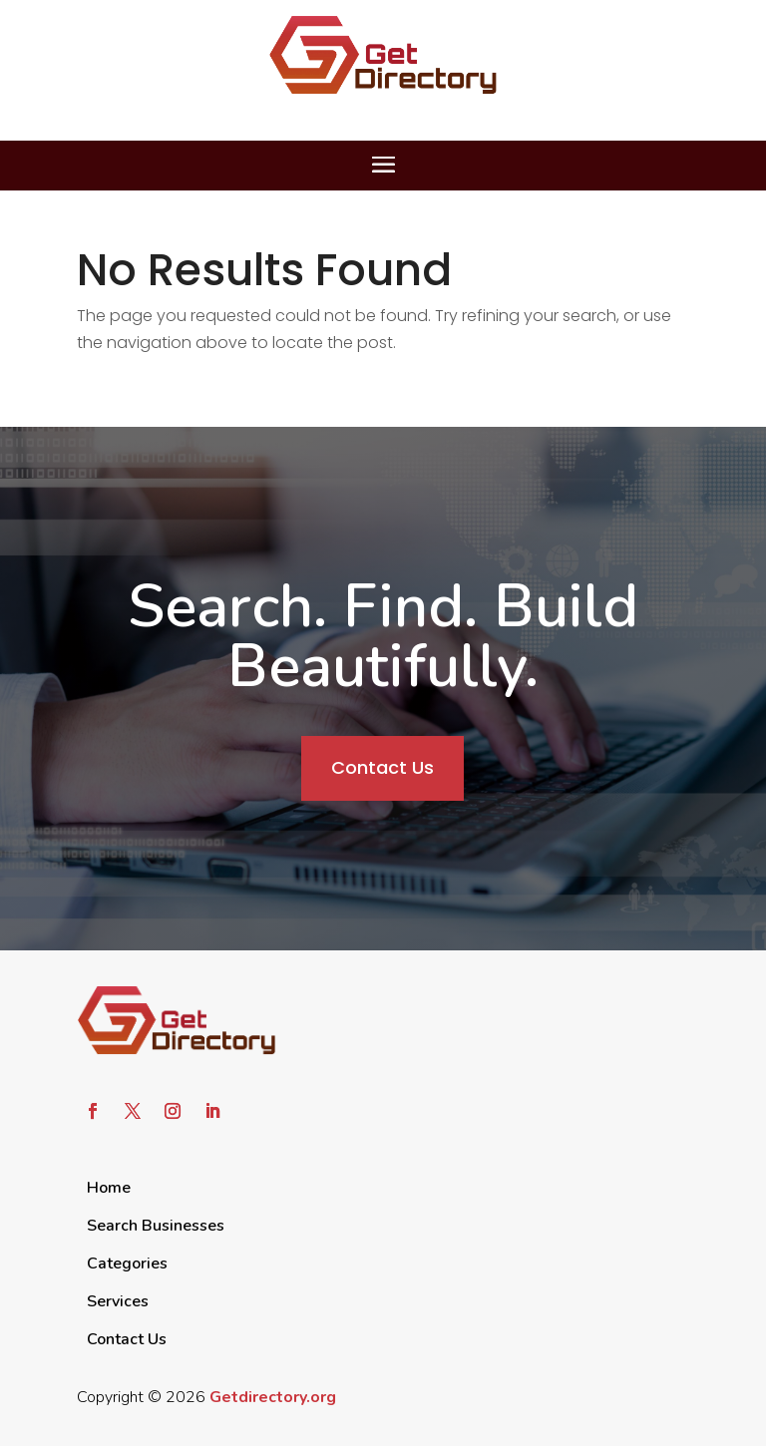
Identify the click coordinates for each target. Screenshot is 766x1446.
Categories (127, 1263)
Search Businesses (155, 1226)
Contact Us (382, 767)
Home (109, 1188)
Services (118, 1301)
